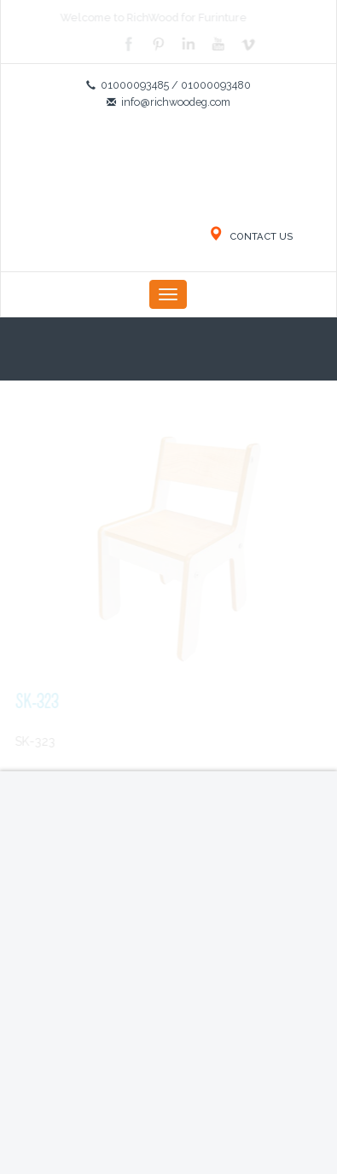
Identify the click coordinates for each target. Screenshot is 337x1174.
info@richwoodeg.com (175, 102)
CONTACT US (250, 236)
